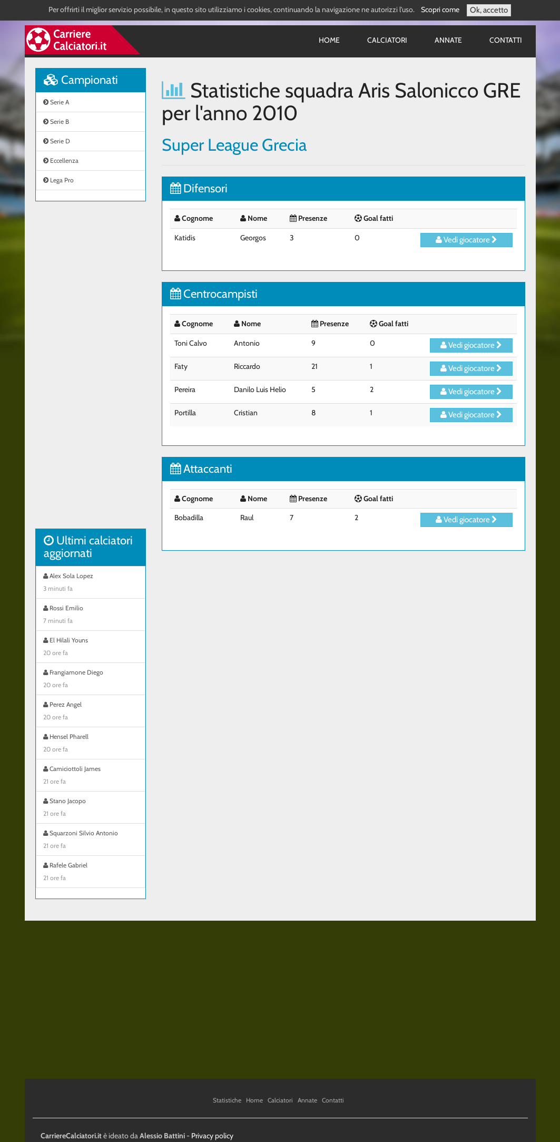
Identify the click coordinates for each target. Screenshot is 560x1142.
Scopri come (440, 9)
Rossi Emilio (90, 615)
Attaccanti (201, 469)
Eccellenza (60, 160)
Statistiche (227, 1100)
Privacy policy (212, 1135)
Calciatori (387, 40)
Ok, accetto (489, 10)
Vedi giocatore (466, 240)
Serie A (56, 102)
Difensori (199, 188)
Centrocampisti (214, 294)
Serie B (56, 121)
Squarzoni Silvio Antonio (90, 840)
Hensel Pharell (90, 744)
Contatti (505, 40)
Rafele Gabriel (90, 872)
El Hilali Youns (90, 647)
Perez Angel (90, 712)
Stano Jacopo (90, 808)
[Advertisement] (90, 370)
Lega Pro (58, 180)
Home (329, 40)
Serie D (56, 141)
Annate (448, 40)
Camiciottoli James (90, 776)
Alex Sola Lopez (90, 583)
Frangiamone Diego (90, 679)
